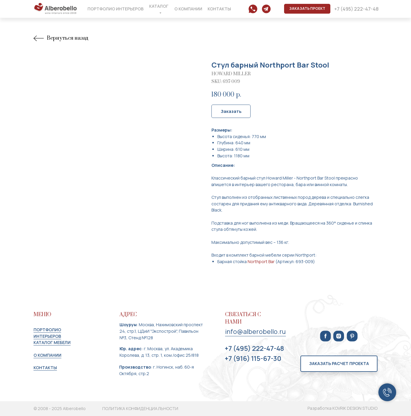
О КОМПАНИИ (47, 355)
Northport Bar (261, 261)
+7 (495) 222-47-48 (254, 348)
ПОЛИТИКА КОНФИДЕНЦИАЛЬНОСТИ (140, 408)
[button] (307, 9)
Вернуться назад (61, 38)
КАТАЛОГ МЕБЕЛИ (52, 342)
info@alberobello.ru (255, 331)
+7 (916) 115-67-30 (253, 358)
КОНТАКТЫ (45, 367)
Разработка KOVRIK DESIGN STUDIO (342, 408)
